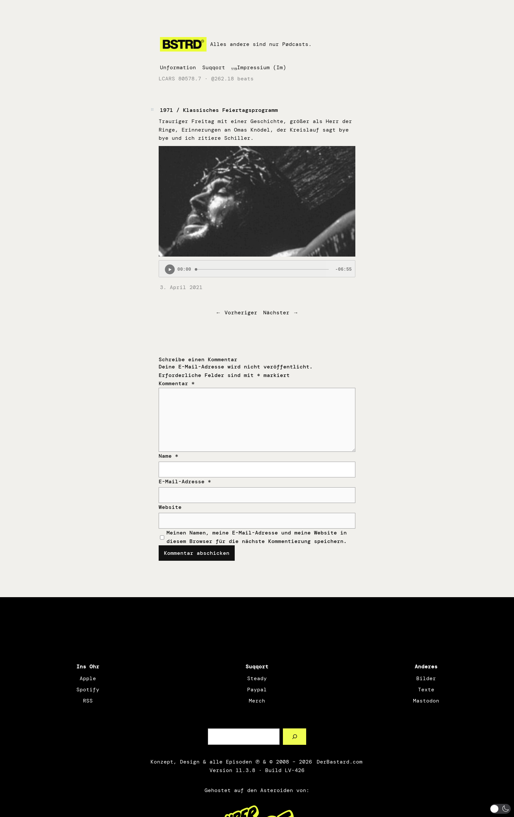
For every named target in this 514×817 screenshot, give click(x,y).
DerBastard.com (339, 761)
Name (168, 455)
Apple (88, 678)
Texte (426, 689)
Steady (257, 678)
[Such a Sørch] (294, 736)
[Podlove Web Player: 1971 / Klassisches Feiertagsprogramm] (257, 268)
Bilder (426, 678)
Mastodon (426, 700)
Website (170, 507)
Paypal (257, 689)
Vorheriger (241, 312)
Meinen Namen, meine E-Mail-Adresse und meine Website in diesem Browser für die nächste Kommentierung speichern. (257, 537)
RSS (88, 700)
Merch (257, 700)
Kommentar (177, 383)
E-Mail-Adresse (185, 481)
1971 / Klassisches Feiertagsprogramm (219, 110)
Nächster (276, 312)
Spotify (87, 689)
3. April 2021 (181, 287)
